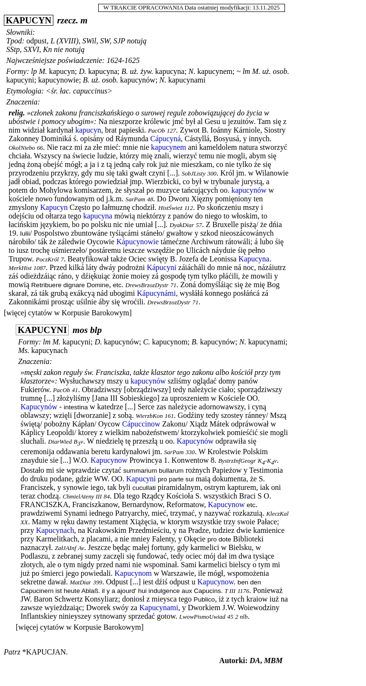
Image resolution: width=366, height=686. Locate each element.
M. (43, 71)
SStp (13, 49)
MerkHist (20, 268)
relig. (17, 113)
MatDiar (81, 582)
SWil (89, 41)
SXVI (31, 49)
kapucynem (215, 71)
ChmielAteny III (82, 496)
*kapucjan (44, 652)
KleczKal (277, 513)
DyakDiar (182, 225)
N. (191, 71)
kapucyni (20, 80)
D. (82, 71)
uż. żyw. (141, 71)
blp (96, 330)
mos (80, 330)
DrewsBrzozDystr (147, 285)
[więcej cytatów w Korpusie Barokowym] (68, 313)
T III (229, 591)
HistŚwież (170, 208)
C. (146, 342)
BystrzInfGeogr (237, 460)
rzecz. (67, 20)
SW (105, 41)
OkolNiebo (22, 148)
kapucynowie (58, 80)
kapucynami (186, 80)
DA (255, 660)
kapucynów (137, 80)
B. (125, 71)
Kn (47, 49)
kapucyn (62, 71)
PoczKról (47, 259)
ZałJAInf (65, 548)
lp (34, 71)
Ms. (24, 350)
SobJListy (193, 173)
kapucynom (170, 342)
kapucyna (102, 71)
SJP (119, 41)
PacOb (156, 130)
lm (246, 71)
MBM (273, 660)
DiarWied (60, 441)
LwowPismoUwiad (202, 616)
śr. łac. (61, 91)
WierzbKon (149, 416)
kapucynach (49, 350)
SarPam (135, 199)
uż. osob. (275, 71)
